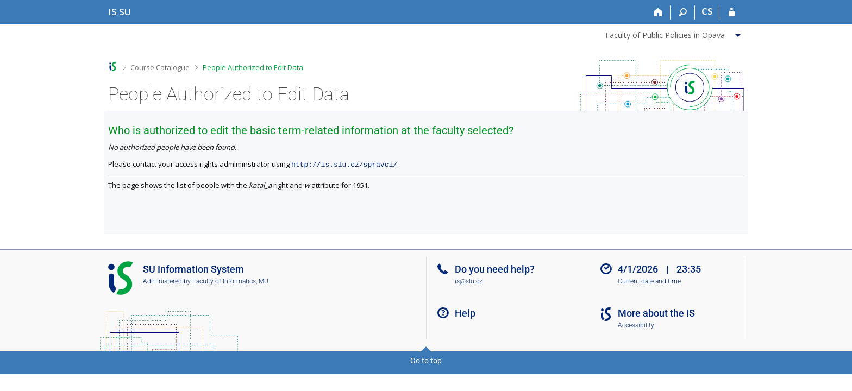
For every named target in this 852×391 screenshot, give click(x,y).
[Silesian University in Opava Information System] (119, 11)
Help (465, 313)
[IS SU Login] (731, 12)
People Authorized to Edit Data (253, 67)
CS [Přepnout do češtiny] (706, 11)
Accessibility (636, 325)
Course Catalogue (160, 67)
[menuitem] (674, 33)
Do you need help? (495, 269)
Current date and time (649, 281)
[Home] (658, 12)
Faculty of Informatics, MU (230, 281)
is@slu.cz (469, 281)
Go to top (426, 360)
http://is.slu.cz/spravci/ (344, 164)
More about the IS (656, 313)
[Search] (683, 12)
